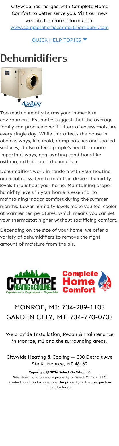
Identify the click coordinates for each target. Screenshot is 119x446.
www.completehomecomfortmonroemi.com (60, 27)
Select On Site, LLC (75, 372)
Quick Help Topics (59, 40)
